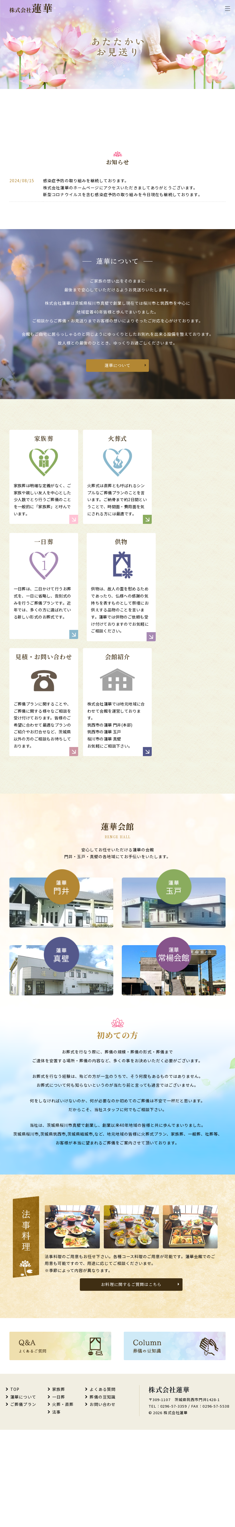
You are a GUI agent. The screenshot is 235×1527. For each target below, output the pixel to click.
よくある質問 (103, 1486)
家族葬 (58, 1486)
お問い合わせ (103, 1501)
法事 (56, 1509)
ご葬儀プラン (23, 1501)
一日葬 (58, 1494)
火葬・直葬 (63, 1501)
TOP (14, 1486)
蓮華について (118, 431)
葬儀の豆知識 (103, 1494)
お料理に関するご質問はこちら (131, 1381)
